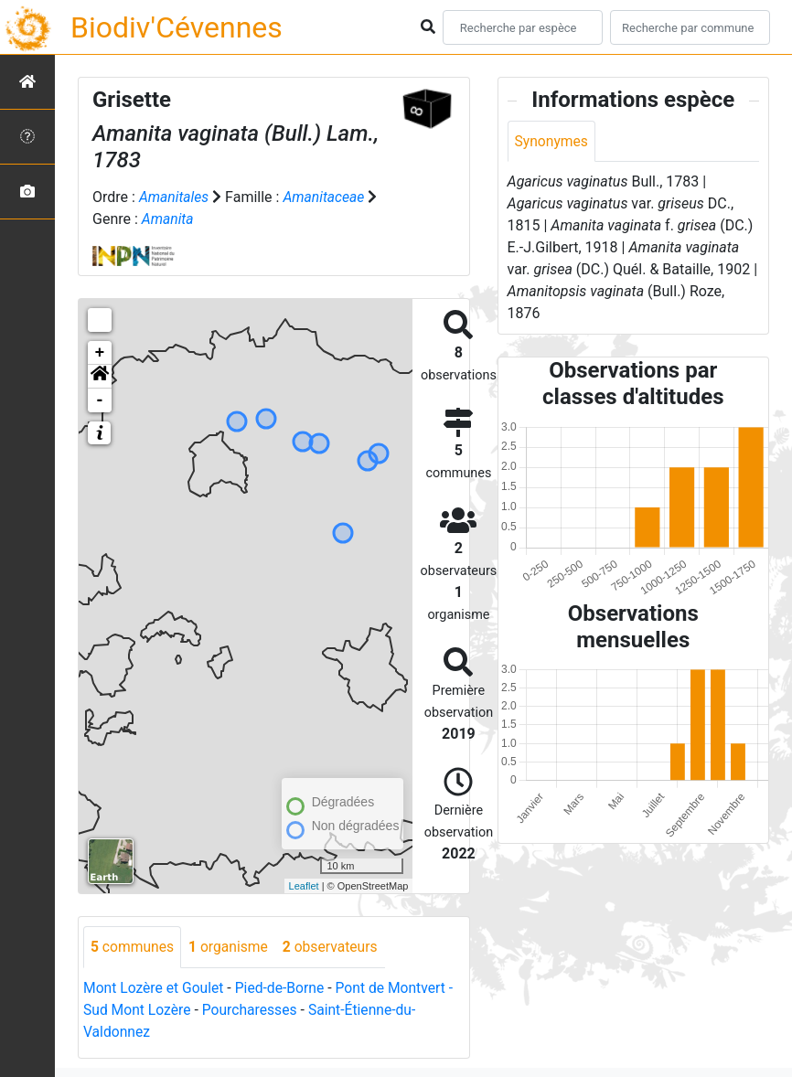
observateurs (334, 946)
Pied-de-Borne (283, 988)
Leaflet (304, 885)
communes (133, 946)
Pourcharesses (252, 1009)
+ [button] (100, 353)
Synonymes (552, 141)
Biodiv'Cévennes (176, 27)
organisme (231, 946)
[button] (100, 377)
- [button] (100, 400)
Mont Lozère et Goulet (155, 988)
